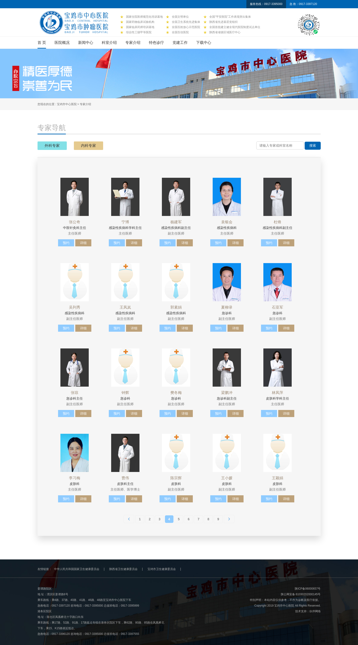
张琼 (74, 393)
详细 (83, 243)
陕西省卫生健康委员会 (123, 569)
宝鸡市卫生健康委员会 (161, 569)
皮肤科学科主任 (277, 398)
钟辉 (125, 393)
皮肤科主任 (125, 484)
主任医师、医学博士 (125, 489)
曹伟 (125, 478)
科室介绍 (109, 43)
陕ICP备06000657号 (307, 588)
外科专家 (52, 146)
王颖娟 (277, 478)
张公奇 (74, 222)
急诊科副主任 (227, 398)
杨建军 (176, 222)
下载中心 (203, 43)
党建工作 (180, 43)
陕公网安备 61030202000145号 (301, 594)
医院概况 (62, 43)
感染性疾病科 (227, 228)
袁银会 (226, 222)
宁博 (125, 222)
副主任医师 (176, 233)
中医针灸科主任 (74, 228)
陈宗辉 (176, 478)
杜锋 (277, 222)
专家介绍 (132, 43)
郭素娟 (176, 307)
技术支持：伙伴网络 (308, 611)
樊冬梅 (176, 393)
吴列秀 (74, 307)
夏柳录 (226, 307)
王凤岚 (125, 307)
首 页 (42, 43)
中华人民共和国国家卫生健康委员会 (76, 569)
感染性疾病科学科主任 (125, 228)
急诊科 (227, 313)
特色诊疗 (156, 43)
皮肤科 (75, 484)
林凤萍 (277, 393)
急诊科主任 (74, 398)
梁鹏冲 (226, 393)
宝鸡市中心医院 (67, 104)
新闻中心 (85, 43)
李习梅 (74, 478)
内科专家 (88, 146)
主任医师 (74, 233)
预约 (66, 243)
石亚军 (277, 307)
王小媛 (226, 478)
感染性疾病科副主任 (176, 228)
